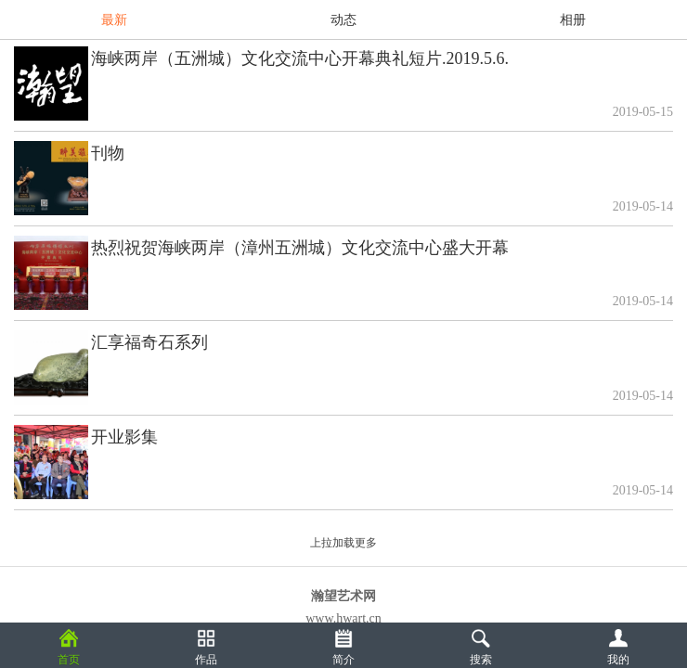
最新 (114, 20)
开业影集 (124, 437)
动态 (343, 20)
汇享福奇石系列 (149, 342)
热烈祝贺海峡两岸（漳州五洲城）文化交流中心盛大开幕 (300, 247)
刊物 (107, 153)
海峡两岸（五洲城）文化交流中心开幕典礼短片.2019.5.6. (300, 58)
